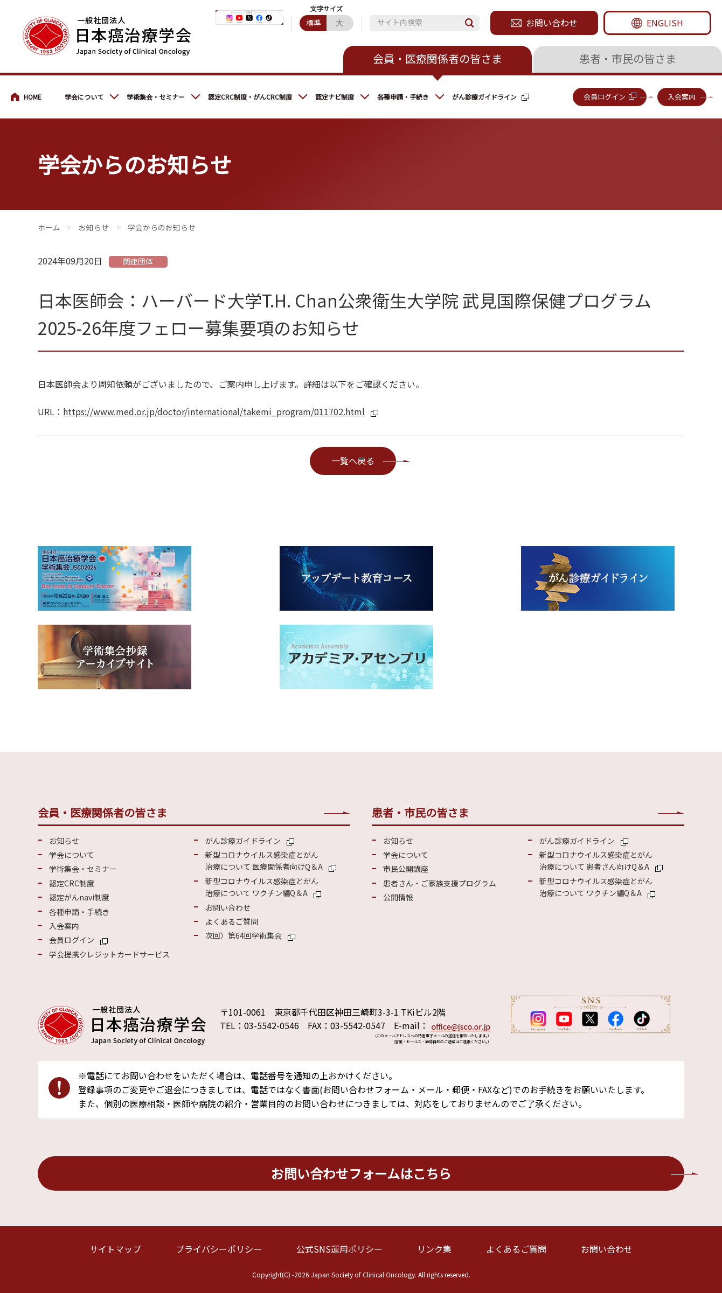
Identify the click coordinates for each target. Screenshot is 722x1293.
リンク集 (434, 1248)
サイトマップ (115, 1248)
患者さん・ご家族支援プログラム (439, 883)
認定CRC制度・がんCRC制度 (250, 96)
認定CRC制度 (71, 883)
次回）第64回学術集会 (243, 935)
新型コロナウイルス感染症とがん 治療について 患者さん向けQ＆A (595, 860)
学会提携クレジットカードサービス (109, 954)
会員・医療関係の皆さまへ (32, 97)
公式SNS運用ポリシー (339, 1248)
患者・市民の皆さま (627, 58)
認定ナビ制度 (334, 96)
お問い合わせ (552, 22)
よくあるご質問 (231, 921)
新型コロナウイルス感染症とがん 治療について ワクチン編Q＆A (261, 887)
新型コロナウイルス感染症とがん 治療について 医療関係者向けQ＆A (264, 860)
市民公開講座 (405, 868)
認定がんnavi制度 (79, 897)
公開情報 (398, 897)
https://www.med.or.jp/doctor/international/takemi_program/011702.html (214, 411)
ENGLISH (665, 22)
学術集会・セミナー (156, 96)
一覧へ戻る (352, 460)
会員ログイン (605, 97)
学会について (84, 96)
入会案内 (682, 97)
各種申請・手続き (403, 96)
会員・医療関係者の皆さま (437, 58)
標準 (313, 22)
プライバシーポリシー (219, 1248)
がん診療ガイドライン (484, 96)
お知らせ (94, 227)
